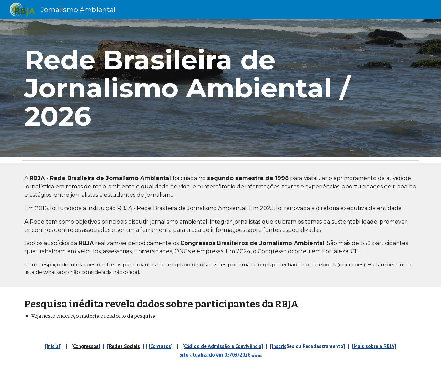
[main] (220, 88)
